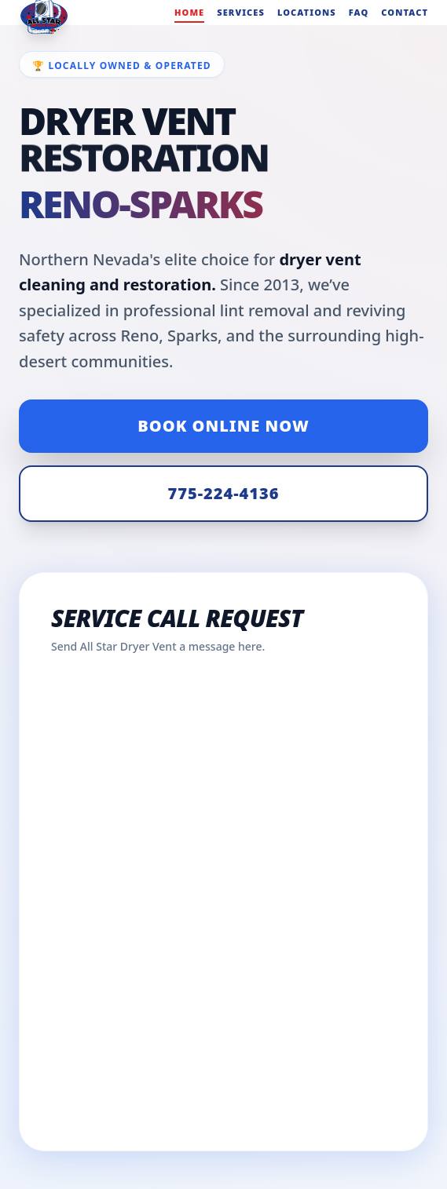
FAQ (359, 12)
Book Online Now (223, 425)
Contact (404, 12)
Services (241, 12)
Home (189, 12)
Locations (306, 12)
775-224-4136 (224, 493)
